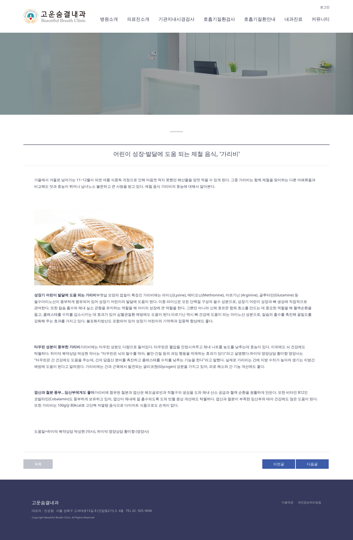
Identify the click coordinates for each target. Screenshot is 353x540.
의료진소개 (138, 19)
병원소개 (109, 19)
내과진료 (294, 19)
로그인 (325, 7)
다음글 (312, 464)
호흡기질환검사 (219, 19)
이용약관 (287, 502)
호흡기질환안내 (260, 19)
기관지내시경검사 (176, 19)
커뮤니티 (321, 19)
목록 (38, 464)
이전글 (278, 464)
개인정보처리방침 (309, 502)
